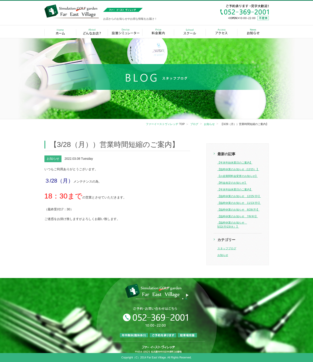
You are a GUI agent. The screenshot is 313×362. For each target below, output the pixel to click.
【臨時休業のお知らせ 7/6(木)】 (237, 216)
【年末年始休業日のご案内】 (234, 162)
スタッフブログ (226, 248)
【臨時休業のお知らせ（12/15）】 (238, 169)
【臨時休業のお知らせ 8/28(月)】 (238, 209)
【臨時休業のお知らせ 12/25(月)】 (239, 196)
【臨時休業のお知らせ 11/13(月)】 (239, 203)
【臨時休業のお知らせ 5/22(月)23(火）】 (232, 224)
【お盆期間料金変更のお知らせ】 (237, 176)
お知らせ (222, 255)
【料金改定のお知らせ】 (232, 182)
